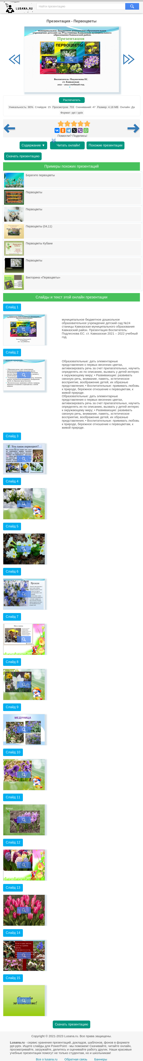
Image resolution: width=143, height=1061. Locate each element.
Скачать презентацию (23, 156)
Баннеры (100, 1059)
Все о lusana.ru (46, 1059)
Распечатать (72, 100)
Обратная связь (75, 1059)
